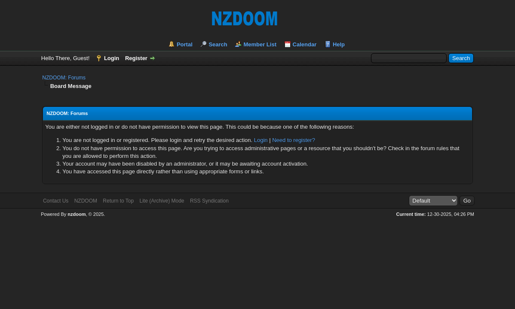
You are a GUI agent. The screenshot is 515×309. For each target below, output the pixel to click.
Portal (185, 44)
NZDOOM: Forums (64, 78)
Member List (259, 44)
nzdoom (76, 214)
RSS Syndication (209, 201)
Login (111, 58)
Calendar (305, 44)
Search (217, 44)
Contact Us (55, 201)
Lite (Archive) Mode (162, 201)
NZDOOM (85, 201)
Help (339, 44)
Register (136, 58)
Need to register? (293, 140)
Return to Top (118, 201)
